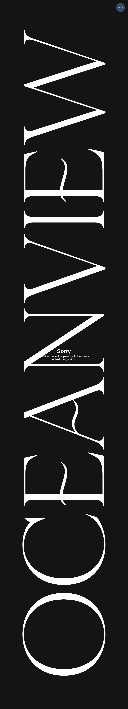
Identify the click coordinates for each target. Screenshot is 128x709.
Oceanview (58, 354)
